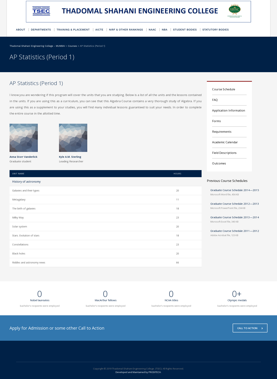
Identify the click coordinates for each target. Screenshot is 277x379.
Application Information (228, 110)
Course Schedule (223, 89)
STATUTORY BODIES (215, 29)
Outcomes (219, 163)
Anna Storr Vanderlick (23, 156)
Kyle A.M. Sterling (70, 156)
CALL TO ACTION (250, 328)
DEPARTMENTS (41, 29)
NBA (164, 29)
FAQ (215, 100)
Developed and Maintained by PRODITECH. (138, 372)
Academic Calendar (225, 142)
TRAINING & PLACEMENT (73, 29)
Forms (216, 121)
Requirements (221, 132)
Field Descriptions (224, 153)
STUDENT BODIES (185, 29)
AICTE (99, 29)
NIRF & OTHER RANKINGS (126, 29)
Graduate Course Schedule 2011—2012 (234, 231)
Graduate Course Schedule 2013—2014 (234, 217)
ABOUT (20, 29)
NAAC (152, 29)
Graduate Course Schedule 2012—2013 (234, 203)
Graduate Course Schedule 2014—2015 (234, 190)
